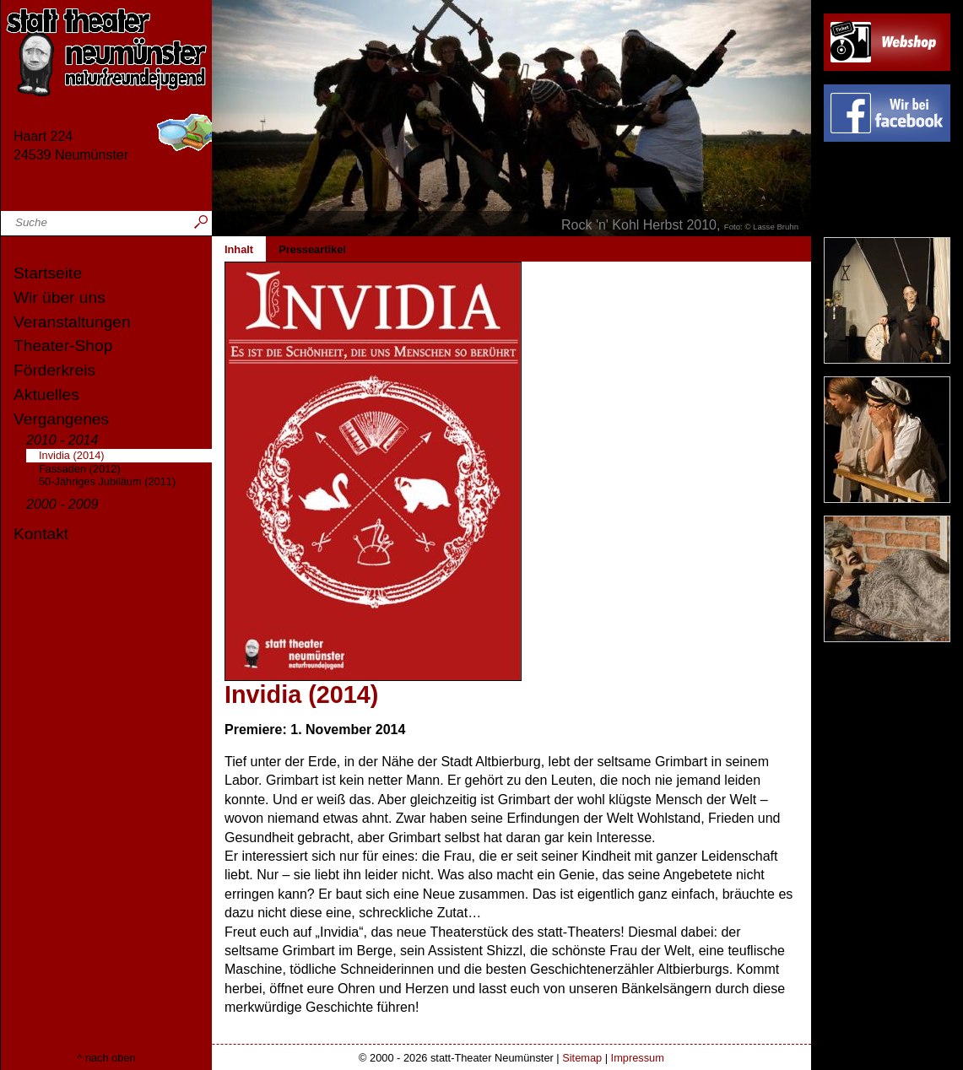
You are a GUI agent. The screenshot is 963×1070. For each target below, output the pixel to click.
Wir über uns (59, 297)
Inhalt (239, 249)
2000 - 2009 (62, 504)
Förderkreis (54, 370)
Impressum (637, 1057)
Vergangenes (61, 419)
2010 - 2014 (62, 440)
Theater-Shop (63, 345)
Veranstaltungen (72, 322)
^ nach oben (106, 1057)
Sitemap (582, 1057)
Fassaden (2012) (80, 468)
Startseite (48, 273)
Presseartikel (312, 249)
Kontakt (41, 534)
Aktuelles (46, 394)
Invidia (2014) (72, 455)
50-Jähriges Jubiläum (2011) (107, 481)
